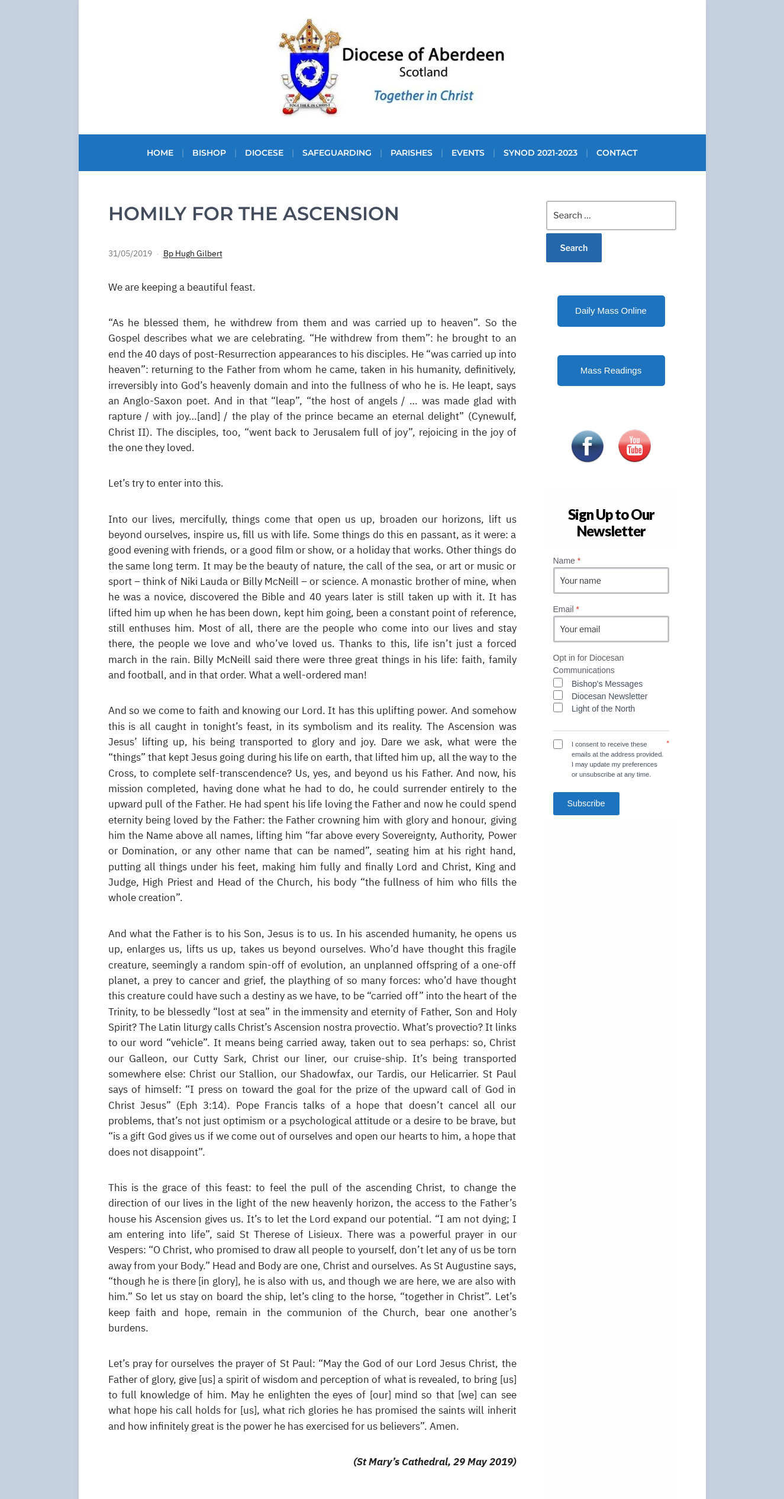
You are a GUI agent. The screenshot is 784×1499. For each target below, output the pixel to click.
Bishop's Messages (607, 684)
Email (566, 609)
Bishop (209, 152)
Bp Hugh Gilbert (192, 253)
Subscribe (586, 803)
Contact (616, 152)
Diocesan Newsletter (609, 696)
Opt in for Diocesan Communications (588, 664)
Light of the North (603, 708)
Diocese (264, 152)
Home (160, 152)
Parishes (412, 152)
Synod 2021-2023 (540, 152)
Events (468, 152)
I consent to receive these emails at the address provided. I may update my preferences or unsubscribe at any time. (617, 759)
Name (567, 560)
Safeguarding (337, 152)
